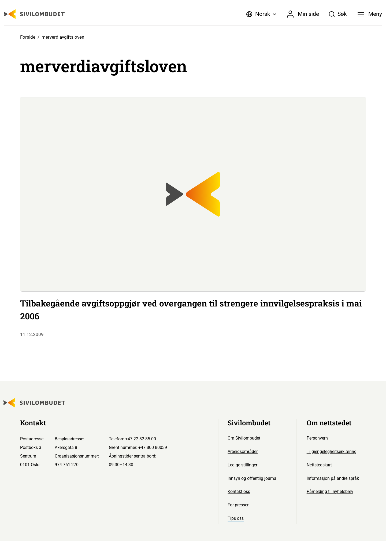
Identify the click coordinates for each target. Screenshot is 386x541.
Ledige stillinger (242, 464)
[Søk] (337, 14)
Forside (27, 37)
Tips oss (236, 518)
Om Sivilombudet (244, 438)
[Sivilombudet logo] (34, 14)
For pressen (239, 504)
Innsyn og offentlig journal (252, 478)
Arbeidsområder (243, 451)
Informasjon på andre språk (333, 478)
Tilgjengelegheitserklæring (332, 451)
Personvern (317, 438)
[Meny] (370, 14)
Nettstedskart (319, 464)
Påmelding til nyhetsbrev (330, 491)
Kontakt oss (239, 491)
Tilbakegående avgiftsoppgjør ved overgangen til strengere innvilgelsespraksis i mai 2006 (191, 310)
